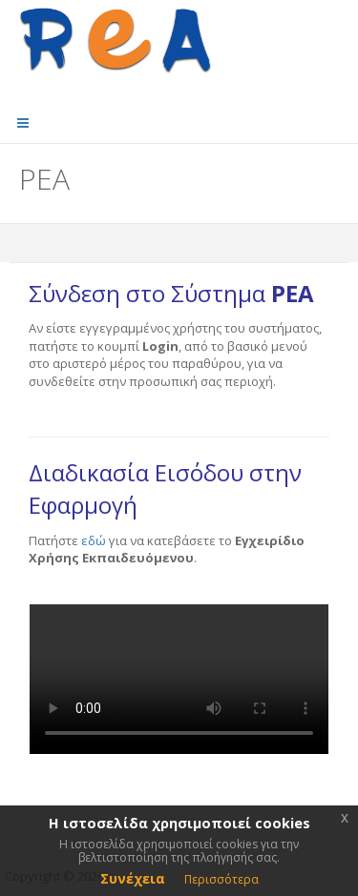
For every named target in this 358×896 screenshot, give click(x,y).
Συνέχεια (132, 878)
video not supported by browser (179, 679)
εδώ (93, 540)
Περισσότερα (221, 879)
